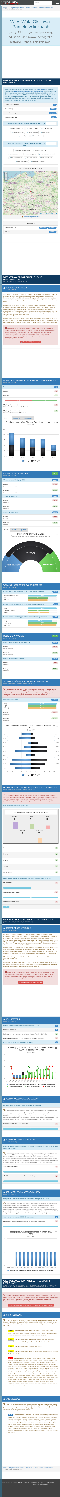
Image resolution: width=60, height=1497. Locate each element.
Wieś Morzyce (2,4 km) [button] (15, 157)
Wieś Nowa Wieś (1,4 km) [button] (40, 150)
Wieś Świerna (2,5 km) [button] (46, 157)
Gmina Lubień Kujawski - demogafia (30, 341)
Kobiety (14, 529)
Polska (5, 7)
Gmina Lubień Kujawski (46, 7)
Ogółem (6, 529)
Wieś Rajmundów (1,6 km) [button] (15, 154)
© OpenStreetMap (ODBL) (50, 213)
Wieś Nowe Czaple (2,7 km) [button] (38, 161)
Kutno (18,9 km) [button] (23, 136)
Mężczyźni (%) (28, 417)
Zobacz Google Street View (32, 216)
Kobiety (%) (16, 417)
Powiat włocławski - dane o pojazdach (43, 1302)
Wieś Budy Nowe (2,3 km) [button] (46, 154)
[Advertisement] (31, 63)
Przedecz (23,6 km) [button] (37, 136)
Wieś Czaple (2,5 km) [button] (22, 161)
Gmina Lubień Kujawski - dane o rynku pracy (30, 980)
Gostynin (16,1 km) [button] (32, 132)
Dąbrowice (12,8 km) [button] (32, 128)
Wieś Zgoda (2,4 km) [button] (31, 157)
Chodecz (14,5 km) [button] (46, 128)
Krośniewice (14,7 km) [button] (18, 132)
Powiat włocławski (31, 7)
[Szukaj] (43, 3)
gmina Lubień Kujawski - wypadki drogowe (20, 1302)
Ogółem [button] (7, 417)
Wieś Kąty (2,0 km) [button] (31, 154)
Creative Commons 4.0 (23, 1478)
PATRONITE (51, 1478)
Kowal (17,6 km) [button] (45, 132)
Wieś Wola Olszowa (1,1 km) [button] (22, 150)
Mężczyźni (23, 529)
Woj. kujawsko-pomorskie (16, 7)
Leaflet (40, 213)
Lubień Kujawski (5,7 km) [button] (16, 128)
